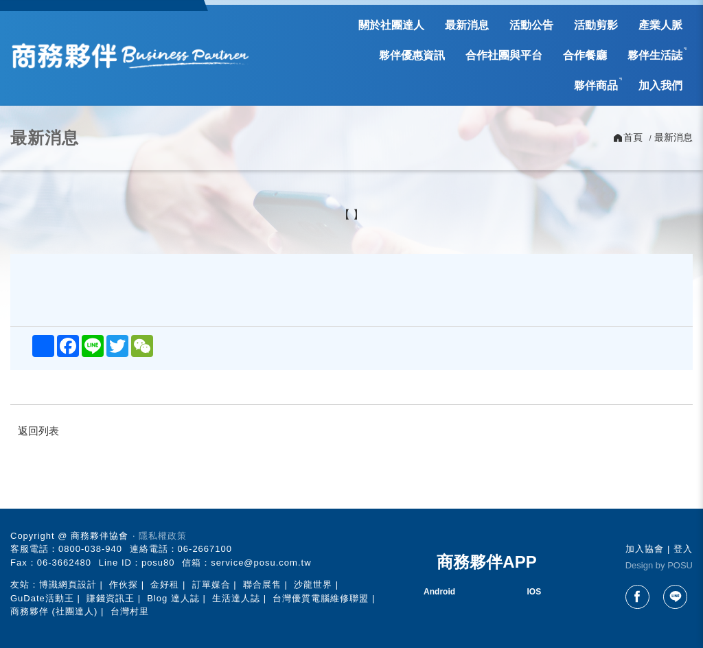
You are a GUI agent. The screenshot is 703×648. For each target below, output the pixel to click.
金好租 (164, 584)
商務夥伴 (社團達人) (53, 611)
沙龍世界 (313, 584)
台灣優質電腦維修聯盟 (321, 598)
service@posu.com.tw (261, 562)
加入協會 (644, 549)
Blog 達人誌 (173, 598)
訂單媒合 (211, 584)
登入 (683, 549)
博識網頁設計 (68, 584)
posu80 (158, 562)
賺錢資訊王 (111, 598)
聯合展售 (262, 584)
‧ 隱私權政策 (159, 536)
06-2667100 (205, 549)
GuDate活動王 (42, 598)
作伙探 (123, 584)
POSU (680, 565)
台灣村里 (130, 611)
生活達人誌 (236, 598)
